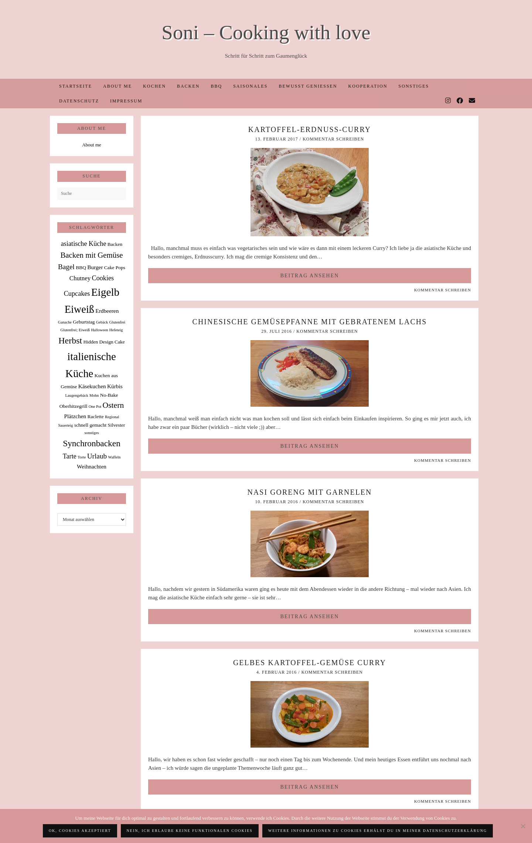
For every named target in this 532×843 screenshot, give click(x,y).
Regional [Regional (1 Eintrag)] (112, 417)
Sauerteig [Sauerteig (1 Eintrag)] (65, 425)
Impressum (126, 101)
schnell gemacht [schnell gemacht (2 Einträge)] (90, 425)
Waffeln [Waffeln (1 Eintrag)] (114, 457)
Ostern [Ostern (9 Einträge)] (113, 405)
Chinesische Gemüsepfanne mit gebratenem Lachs (309, 322)
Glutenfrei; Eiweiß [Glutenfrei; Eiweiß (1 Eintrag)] (75, 330)
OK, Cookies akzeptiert (80, 831)
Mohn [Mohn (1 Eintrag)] (94, 395)
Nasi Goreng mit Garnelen (309, 492)
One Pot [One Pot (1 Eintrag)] (95, 406)
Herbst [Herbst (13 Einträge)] (70, 340)
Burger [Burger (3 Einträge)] (95, 267)
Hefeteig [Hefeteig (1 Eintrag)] (116, 330)
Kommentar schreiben (333, 139)
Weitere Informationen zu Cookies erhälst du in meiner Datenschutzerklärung (377, 831)
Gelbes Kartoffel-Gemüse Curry (309, 663)
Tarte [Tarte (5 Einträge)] (69, 456)
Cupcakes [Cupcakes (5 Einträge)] (77, 293)
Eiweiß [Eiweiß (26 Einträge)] (79, 309)
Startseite (75, 86)
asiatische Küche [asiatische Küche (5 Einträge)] (83, 243)
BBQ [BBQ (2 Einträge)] (81, 267)
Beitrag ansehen (309, 275)
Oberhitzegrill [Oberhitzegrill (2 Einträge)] (73, 406)
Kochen (154, 86)
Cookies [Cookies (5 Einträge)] (103, 278)
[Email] (472, 101)
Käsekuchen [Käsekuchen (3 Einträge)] (92, 386)
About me (117, 86)
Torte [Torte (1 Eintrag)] (82, 457)
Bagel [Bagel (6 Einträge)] (66, 267)
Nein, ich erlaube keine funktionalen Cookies (190, 831)
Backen (188, 86)
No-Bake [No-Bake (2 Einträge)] (109, 395)
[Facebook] (460, 101)
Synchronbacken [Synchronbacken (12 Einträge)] (91, 443)
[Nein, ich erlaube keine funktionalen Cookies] (522, 826)
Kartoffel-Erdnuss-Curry (309, 129)
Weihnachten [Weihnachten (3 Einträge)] (91, 466)
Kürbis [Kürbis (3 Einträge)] (115, 386)
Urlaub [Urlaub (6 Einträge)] (97, 456)
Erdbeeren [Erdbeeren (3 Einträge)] (107, 311)
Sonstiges (414, 86)
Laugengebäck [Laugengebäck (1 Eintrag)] (76, 395)
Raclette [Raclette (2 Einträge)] (96, 416)
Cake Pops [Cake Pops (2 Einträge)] (114, 267)
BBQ (216, 86)
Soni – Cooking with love (265, 32)
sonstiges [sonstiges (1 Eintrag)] (91, 433)
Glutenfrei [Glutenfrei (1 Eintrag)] (117, 322)
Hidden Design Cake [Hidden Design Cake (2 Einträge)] (104, 342)
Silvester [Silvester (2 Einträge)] (116, 425)
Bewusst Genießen (308, 86)
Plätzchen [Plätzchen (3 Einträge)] (75, 416)
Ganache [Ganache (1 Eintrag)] (65, 322)
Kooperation (368, 86)
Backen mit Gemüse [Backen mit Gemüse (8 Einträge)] (91, 255)
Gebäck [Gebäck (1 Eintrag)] (102, 322)
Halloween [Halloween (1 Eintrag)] (99, 330)
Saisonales (250, 86)
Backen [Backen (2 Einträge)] (115, 244)
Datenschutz (79, 101)
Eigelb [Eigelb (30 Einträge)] (105, 292)
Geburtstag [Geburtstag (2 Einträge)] (84, 322)
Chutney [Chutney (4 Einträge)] (80, 278)
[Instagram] (448, 101)
